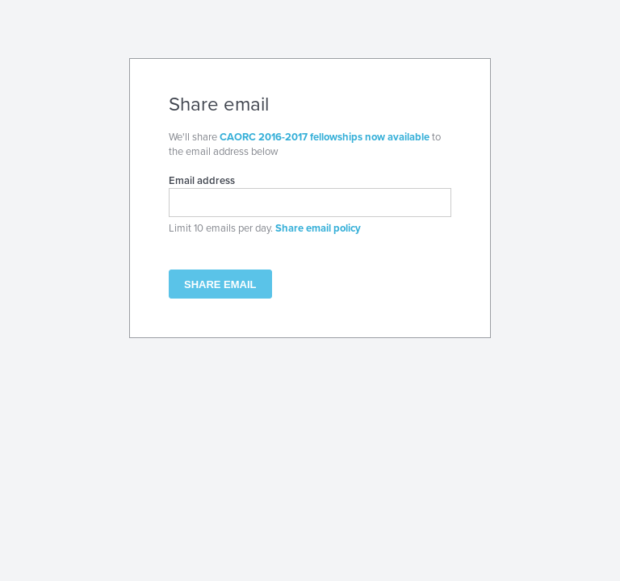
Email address (202, 180)
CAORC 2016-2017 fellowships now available (324, 137)
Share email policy (318, 228)
